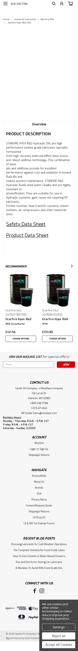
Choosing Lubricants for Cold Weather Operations (39, 544)
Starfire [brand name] (10, 310)
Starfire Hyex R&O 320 (55, 321)
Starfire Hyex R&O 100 (19, 22)
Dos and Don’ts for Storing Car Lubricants (39, 562)
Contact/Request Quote (39, 505)
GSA (39, 493)
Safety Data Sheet (25, 224)
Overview (39, 124)
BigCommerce (13, 638)
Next (71, 266)
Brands (39, 487)
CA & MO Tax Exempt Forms (39, 523)
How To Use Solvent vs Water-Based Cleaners (39, 556)
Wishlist (39, 443)
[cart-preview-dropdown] (70, 3)
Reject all (58, 636)
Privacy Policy (39, 499)
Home (6, 19)
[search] (53, 4)
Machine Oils (47, 19)
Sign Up (44, 449)
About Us (39, 481)
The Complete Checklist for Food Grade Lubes (39, 550)
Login (33, 449)
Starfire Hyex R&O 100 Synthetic (18, 321)
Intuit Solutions (33, 638)
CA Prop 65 (39, 517)
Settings (59, 627)
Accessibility (39, 475)
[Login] (61, 4)
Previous (66, 266)
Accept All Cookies (58, 644)
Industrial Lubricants (25, 19)
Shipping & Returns (39, 455)
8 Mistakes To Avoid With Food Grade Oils (39, 568)
